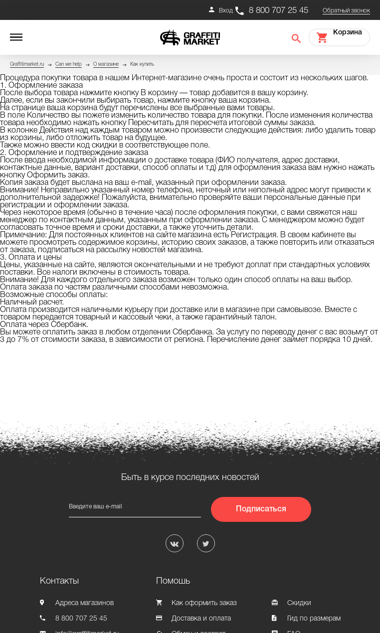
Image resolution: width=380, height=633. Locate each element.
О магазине (106, 64)
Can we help (68, 64)
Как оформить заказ (204, 603)
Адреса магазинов (84, 603)
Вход (226, 10)
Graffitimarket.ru (27, 64)
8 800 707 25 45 (278, 10)
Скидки (299, 603)
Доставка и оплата (201, 619)
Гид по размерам (314, 619)
